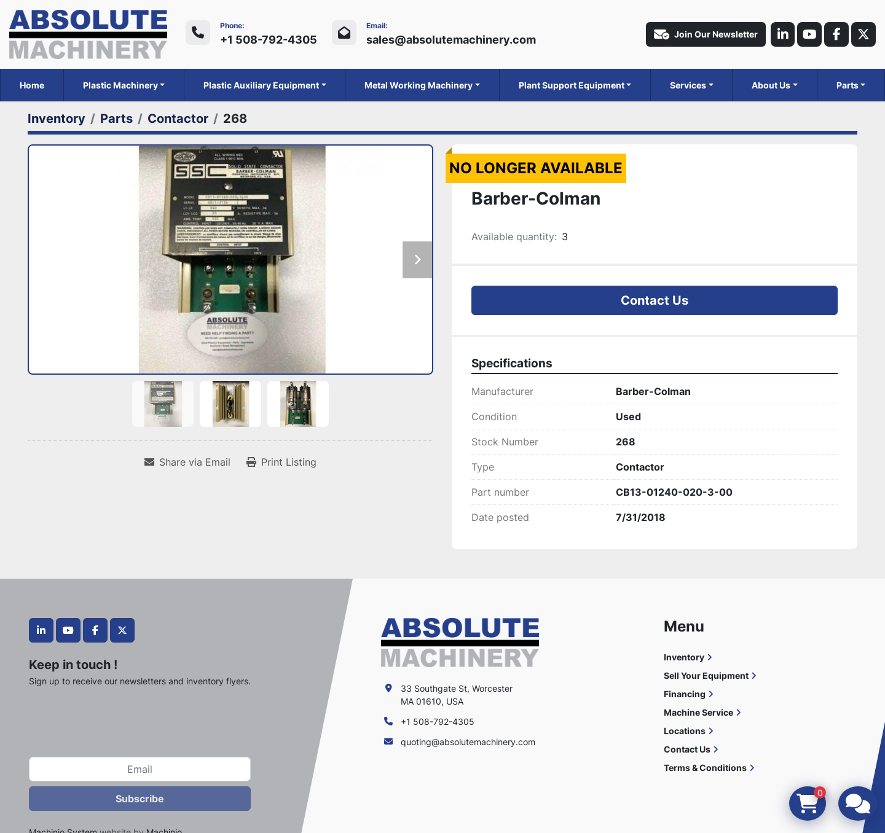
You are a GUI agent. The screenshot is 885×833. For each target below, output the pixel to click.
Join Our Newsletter (705, 34)
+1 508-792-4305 (268, 39)
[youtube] (809, 34)
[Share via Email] (187, 462)
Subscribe (140, 798)
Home (32, 85)
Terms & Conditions (705, 767)
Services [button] (688, 85)
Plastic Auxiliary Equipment (261, 85)
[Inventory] (56, 118)
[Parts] (116, 118)
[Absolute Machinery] (460, 641)
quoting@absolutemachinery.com (468, 742)
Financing (685, 694)
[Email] (140, 769)
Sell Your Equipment (706, 675)
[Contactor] (178, 118)
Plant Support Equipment (571, 85)
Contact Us (654, 300)
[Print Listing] (281, 462)
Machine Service (698, 712)
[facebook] (836, 34)
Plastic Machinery (120, 85)
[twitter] (863, 34)
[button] (124, 85)
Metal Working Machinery (418, 85)
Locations (685, 730)
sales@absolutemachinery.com (451, 39)
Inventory (684, 657)
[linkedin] (782, 34)
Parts (847, 85)
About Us (771, 85)
